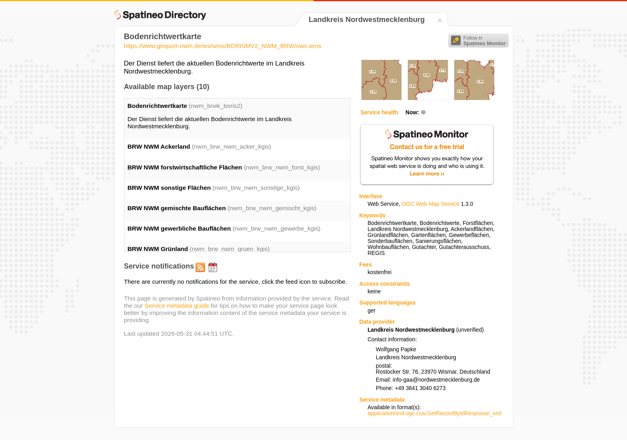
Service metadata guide (177, 305)
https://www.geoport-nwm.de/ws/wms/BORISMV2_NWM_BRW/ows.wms (222, 45)
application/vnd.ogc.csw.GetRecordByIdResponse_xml (434, 413)
